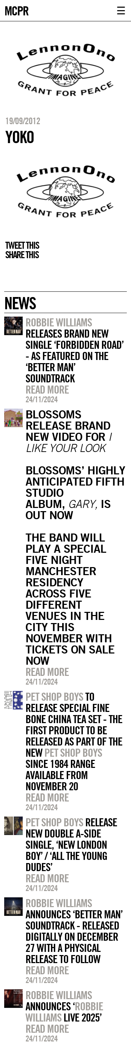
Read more (47, 389)
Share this (21, 255)
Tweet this (22, 245)
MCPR (16, 10)
